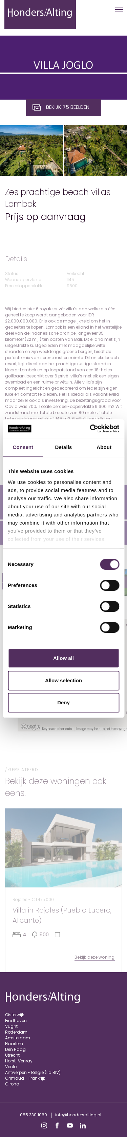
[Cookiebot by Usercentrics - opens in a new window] (90, 428)
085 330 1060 (33, 1115)
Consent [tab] (23, 447)
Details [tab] (63, 447)
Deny (63, 702)
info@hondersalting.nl (78, 1115)
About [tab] (104, 447)
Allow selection (63, 680)
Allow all (63, 658)
